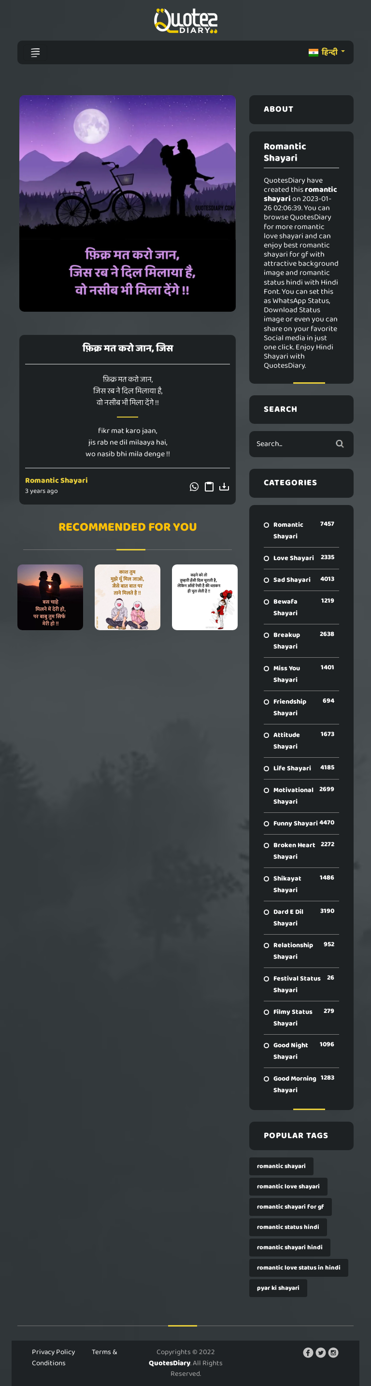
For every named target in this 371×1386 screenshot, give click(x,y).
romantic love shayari (288, 1187)
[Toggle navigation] (35, 52)
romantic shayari (281, 1166)
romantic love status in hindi (299, 1268)
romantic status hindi (288, 1227)
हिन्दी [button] (324, 52)
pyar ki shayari (278, 1288)
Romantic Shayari (56, 481)
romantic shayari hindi (290, 1247)
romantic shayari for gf (290, 1207)
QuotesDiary (169, 1363)
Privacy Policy (53, 1352)
